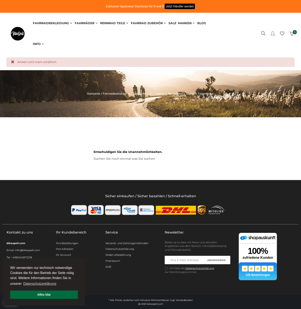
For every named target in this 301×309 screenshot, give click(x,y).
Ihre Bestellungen (67, 242)
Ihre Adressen (64, 248)
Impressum (112, 259)
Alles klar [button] (44, 294)
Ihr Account (63, 254)
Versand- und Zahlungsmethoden (126, 242)
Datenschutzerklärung (119, 248)
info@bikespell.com (27, 249)
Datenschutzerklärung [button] (39, 283)
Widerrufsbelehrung (118, 254)
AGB (108, 265)
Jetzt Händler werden (180, 6)
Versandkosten (184, 299)
